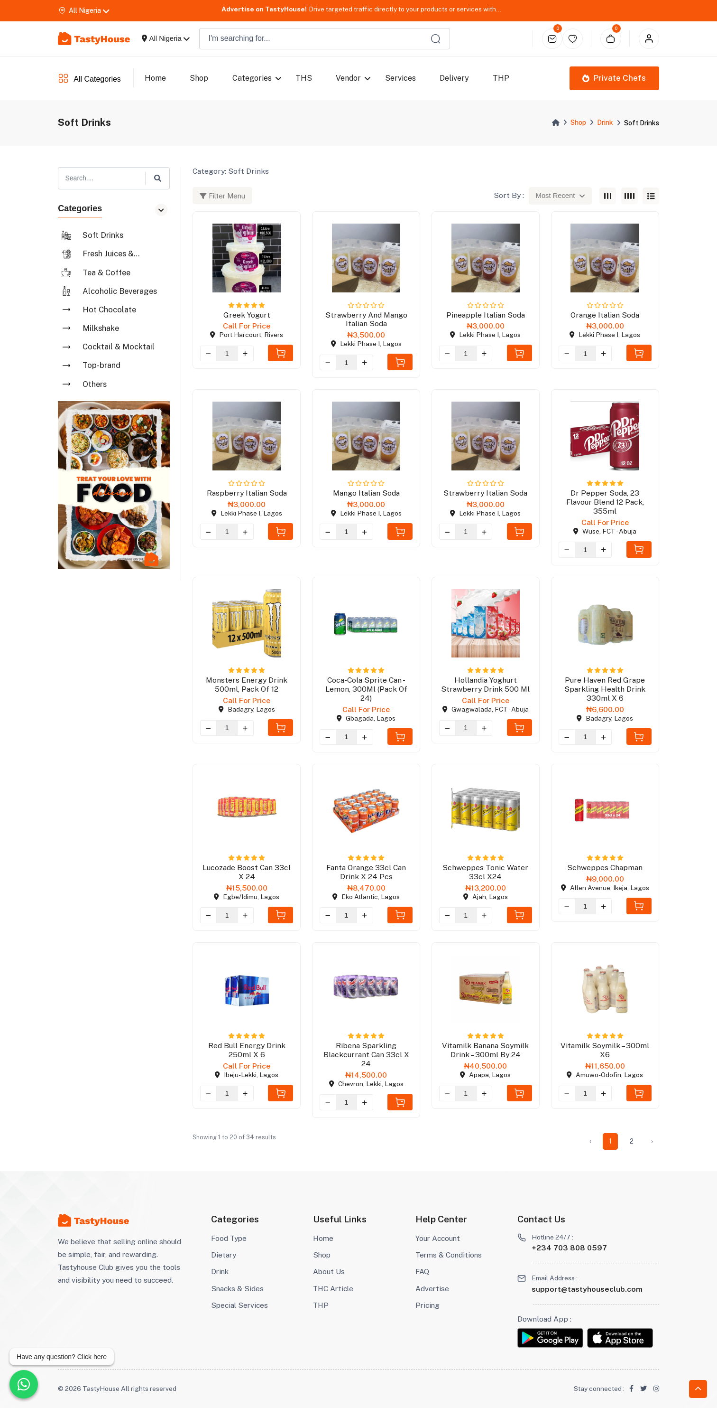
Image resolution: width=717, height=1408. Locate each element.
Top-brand (101, 365)
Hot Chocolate (109, 309)
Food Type (229, 1238)
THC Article (333, 1288)
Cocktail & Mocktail (119, 346)
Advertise (432, 1288)
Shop (199, 78)
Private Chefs (614, 78)
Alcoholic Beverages (120, 291)
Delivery (454, 78)
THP (321, 1305)
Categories (252, 78)
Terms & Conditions (448, 1254)
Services (400, 78)
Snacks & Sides (237, 1288)
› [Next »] (652, 1141)
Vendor (348, 78)
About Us (329, 1271)
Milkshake (101, 328)
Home (155, 78)
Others (95, 384)
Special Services (239, 1305)
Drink (605, 122)
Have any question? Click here (62, 1357)
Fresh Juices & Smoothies (108, 254)
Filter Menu (222, 196)
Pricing (427, 1305)
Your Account (437, 1238)
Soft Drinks (103, 235)
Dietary (223, 1254)
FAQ (422, 1271)
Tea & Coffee (106, 272)
